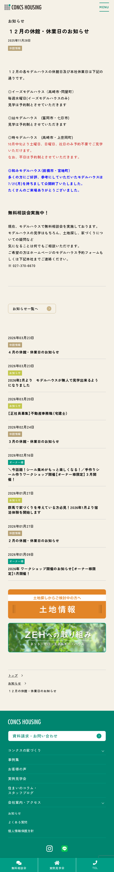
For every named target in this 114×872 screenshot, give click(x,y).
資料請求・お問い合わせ (35, 736)
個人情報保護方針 (21, 831)
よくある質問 (17, 822)
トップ (13, 675)
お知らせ (14, 683)
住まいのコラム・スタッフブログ (22, 790)
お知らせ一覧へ (25, 308)
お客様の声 (17, 769)
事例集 (13, 759)
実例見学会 (17, 778)
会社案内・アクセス (24, 802)
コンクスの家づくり (24, 750)
